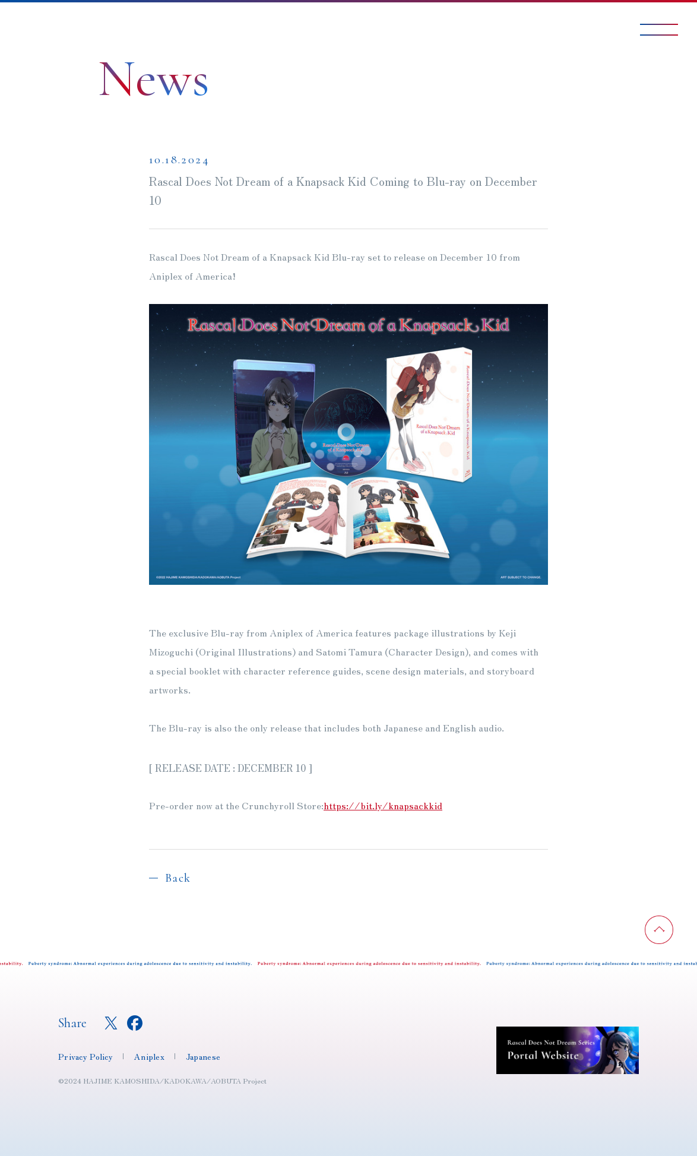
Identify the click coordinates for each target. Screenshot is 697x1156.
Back (178, 878)
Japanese (203, 1056)
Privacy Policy (85, 1056)
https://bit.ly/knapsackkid (383, 806)
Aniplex (149, 1056)
